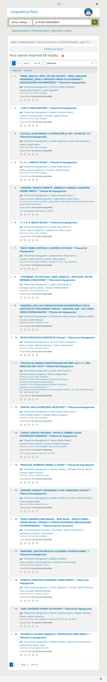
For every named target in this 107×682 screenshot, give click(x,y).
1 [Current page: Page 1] (13, 63)
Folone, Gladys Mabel (30, 144)
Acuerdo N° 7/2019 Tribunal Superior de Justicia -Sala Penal (43, 379)
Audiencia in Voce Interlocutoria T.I (34, 387)
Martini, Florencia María (61, 112)
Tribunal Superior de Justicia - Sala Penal (43, 530)
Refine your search (54, 49)
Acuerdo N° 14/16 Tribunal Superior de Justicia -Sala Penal (43, 384)
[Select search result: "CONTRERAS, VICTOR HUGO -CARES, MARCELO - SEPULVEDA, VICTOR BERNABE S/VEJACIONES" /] (11, 276)
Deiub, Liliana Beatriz (29, 90)
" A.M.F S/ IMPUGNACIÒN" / (48, 108)
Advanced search (21, 30)
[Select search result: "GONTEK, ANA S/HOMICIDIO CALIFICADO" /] (11, 407)
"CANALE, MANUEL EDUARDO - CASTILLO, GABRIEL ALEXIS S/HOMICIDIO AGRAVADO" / (50, 434)
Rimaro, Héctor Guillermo (32, 170)
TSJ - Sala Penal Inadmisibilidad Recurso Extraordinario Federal (45, 389)
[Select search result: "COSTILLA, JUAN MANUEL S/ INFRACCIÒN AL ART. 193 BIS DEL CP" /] (11, 133)
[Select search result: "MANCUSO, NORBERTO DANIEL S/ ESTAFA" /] (11, 465)
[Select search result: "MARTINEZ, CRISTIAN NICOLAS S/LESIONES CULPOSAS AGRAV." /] (11, 551)
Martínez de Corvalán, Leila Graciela (36, 533)
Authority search (40, 30)
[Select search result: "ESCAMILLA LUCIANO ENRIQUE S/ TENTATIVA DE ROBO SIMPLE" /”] (11, 634)
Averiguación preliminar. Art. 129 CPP (39, 211)
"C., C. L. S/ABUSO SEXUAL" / (48, 162)
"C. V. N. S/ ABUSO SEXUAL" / (48, 222)
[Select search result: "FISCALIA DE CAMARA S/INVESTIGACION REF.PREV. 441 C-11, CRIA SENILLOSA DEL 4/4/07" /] (11, 363)
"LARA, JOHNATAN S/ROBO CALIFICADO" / (56, 608)
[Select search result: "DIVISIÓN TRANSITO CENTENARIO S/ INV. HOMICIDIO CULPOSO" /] (11, 490)
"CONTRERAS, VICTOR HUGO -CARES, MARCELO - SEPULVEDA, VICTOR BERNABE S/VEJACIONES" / (56, 278)
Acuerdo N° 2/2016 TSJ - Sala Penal (62, 619)
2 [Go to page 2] (17, 63)
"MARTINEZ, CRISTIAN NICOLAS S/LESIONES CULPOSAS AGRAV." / (54, 553)
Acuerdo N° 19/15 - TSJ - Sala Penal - (63, 262)
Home (14, 42)
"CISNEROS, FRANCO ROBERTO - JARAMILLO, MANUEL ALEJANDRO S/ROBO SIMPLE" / (55, 189)
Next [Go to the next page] (27, 63)
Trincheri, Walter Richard (61, 87)
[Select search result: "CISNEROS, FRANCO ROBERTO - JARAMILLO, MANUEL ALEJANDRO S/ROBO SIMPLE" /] (11, 187)
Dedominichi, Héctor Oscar (66, 199)
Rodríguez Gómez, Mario (31, 287)
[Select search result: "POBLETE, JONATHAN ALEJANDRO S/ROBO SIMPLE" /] (11, 580)
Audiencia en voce (42, 348)
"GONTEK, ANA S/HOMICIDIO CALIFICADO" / (57, 407)
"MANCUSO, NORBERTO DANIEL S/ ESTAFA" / (57, 464)
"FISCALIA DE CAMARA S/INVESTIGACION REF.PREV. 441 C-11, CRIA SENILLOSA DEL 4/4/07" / (55, 365)
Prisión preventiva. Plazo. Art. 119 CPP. (39, 453)
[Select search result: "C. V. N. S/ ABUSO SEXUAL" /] (11, 222)
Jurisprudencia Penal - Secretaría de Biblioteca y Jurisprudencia (15, 4)
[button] (60, 4)
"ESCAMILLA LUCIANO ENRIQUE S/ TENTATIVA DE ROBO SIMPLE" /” (55, 636)
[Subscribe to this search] (62, 55)
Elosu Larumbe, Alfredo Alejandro (35, 199)
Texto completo (41, 118)
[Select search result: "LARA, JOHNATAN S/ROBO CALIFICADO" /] (11, 608)
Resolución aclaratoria (58, 446)
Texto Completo (41, 93)
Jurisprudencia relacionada (59, 201)
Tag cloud (57, 30)
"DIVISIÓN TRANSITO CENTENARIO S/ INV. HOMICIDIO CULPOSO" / (55, 492)
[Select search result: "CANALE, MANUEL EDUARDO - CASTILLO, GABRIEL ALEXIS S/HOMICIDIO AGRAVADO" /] (11, 432)
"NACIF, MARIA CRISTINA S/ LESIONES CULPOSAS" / (53, 250)
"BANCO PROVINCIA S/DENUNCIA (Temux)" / (57, 337)
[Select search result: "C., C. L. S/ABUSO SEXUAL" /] (11, 162)
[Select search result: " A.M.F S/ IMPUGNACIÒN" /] (11, 108)
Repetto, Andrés (85, 316)
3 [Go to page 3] (20, 63)
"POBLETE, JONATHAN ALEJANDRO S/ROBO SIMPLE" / (54, 581)
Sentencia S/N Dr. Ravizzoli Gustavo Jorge (36, 382)
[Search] (95, 22)
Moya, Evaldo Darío (73, 530)
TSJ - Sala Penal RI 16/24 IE (82, 389)
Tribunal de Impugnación (36, 87)
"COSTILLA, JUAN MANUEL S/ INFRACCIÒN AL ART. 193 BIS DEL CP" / (56, 135)
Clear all (27, 70)
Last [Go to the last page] (37, 63)
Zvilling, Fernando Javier (31, 115)
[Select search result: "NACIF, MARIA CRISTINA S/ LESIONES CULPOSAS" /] (11, 248)
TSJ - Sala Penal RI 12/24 (29, 392)
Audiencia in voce (41, 290)
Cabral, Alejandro (50, 90)
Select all (17, 70)
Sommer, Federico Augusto (62, 342)
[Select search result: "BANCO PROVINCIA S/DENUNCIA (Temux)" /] (11, 337)
